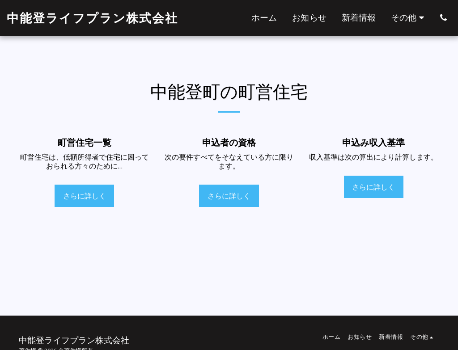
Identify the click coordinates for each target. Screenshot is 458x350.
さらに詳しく (84, 196)
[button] (443, 17)
